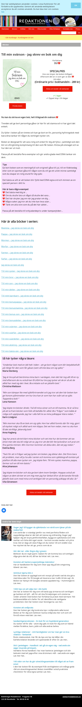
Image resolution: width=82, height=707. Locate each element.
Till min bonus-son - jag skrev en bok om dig (22, 314)
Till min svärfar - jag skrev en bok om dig (21, 332)
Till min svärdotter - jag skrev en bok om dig (22, 338)
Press (78, 29)
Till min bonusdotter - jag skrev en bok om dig (23, 320)
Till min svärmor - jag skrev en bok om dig (21, 326)
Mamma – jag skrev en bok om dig (17, 228)
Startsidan (5, 29)
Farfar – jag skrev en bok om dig (16, 258)
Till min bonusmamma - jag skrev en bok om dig (24, 308)
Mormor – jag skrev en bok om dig (17, 240)
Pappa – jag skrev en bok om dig (16, 234)
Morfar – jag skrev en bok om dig (17, 246)
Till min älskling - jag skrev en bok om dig (21, 345)
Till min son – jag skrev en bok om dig (19, 283)
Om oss (31, 29)
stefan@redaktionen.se (71, 697)
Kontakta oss (68, 29)
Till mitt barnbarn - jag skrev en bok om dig (22, 295)
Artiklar (22, 29)
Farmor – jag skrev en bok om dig (17, 252)
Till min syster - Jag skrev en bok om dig (20, 271)
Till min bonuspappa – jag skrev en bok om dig (23, 302)
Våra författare (54, 29)
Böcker (14, 29)
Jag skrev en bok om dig (12, 265)
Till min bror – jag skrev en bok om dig (19, 277)
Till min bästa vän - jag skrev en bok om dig (22, 351)
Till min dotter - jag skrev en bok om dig (20, 289)
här (2, 11)
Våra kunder (41, 29)
